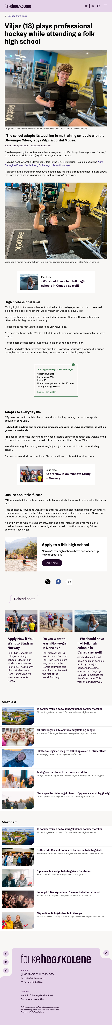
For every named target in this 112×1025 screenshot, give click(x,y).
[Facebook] (6, 954)
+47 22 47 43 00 (31, 974)
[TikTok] (6, 970)
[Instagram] (6, 962)
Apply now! (52, 562)
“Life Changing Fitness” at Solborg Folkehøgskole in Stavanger (54, 163)
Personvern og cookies (32, 999)
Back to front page (17, 15)
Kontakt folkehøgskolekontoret (37, 995)
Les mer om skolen (46, 391)
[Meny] (105, 6)
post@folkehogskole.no (34, 978)
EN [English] (92, 6)
